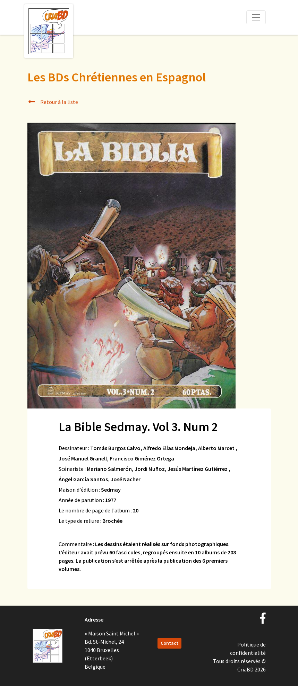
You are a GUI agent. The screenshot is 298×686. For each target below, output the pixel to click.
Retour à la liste (52, 101)
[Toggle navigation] (256, 17)
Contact (169, 643)
